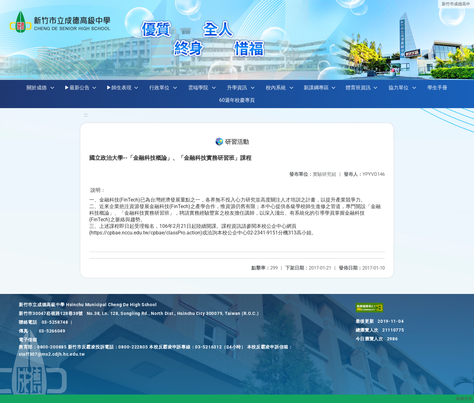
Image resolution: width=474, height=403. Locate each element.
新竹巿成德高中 (456, 4)
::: (86, 115)
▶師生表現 (118, 88)
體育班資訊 (358, 88)
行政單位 (159, 88)
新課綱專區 (316, 88)
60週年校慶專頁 (237, 100)
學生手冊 (437, 88)
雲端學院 (198, 88)
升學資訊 (237, 88)
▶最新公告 (77, 88)
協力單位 (399, 88)
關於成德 (37, 88)
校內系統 (276, 88)
